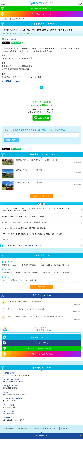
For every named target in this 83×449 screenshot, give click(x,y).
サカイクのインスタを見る (41, 14)
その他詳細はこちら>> (11, 81)
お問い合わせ (8, 428)
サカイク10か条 (10, 39)
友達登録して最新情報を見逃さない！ (41, 348)
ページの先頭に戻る (41, 436)
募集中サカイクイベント (43, 154)
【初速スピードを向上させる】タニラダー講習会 (24, 302)
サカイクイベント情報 (41, 380)
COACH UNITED (41, 374)
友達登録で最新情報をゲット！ (41, 8)
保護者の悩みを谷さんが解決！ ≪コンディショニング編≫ (23, 216)
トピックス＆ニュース (17, 19)
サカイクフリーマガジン (41, 387)
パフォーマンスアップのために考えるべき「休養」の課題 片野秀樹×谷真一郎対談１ (32, 234)
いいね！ (41, 343)
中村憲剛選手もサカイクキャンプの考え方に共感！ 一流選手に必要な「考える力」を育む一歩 (35, 265)
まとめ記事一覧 (41, 287)
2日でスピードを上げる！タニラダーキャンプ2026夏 (25, 309)
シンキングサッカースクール (41, 400)
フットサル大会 (41, 406)
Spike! (41, 393)
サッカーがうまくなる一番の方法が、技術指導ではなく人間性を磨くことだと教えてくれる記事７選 (37, 272)
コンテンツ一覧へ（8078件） (32, 245)
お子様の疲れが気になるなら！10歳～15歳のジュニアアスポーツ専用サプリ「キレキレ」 (38, 317)
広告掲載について (51, 428)
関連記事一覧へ (7, 240)
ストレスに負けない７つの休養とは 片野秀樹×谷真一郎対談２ (24, 228)
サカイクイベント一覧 (41, 196)
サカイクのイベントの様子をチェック (41, 354)
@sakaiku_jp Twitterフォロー (41, 337)
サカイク (5, 19)
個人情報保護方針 (36, 428)
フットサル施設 (41, 412)
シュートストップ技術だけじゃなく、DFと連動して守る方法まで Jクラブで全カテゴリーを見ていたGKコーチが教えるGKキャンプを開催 (39, 209)
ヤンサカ (41, 419)
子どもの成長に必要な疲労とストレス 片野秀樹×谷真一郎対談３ (25, 222)
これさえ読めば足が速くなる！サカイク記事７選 (19, 280)
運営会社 (64, 428)
